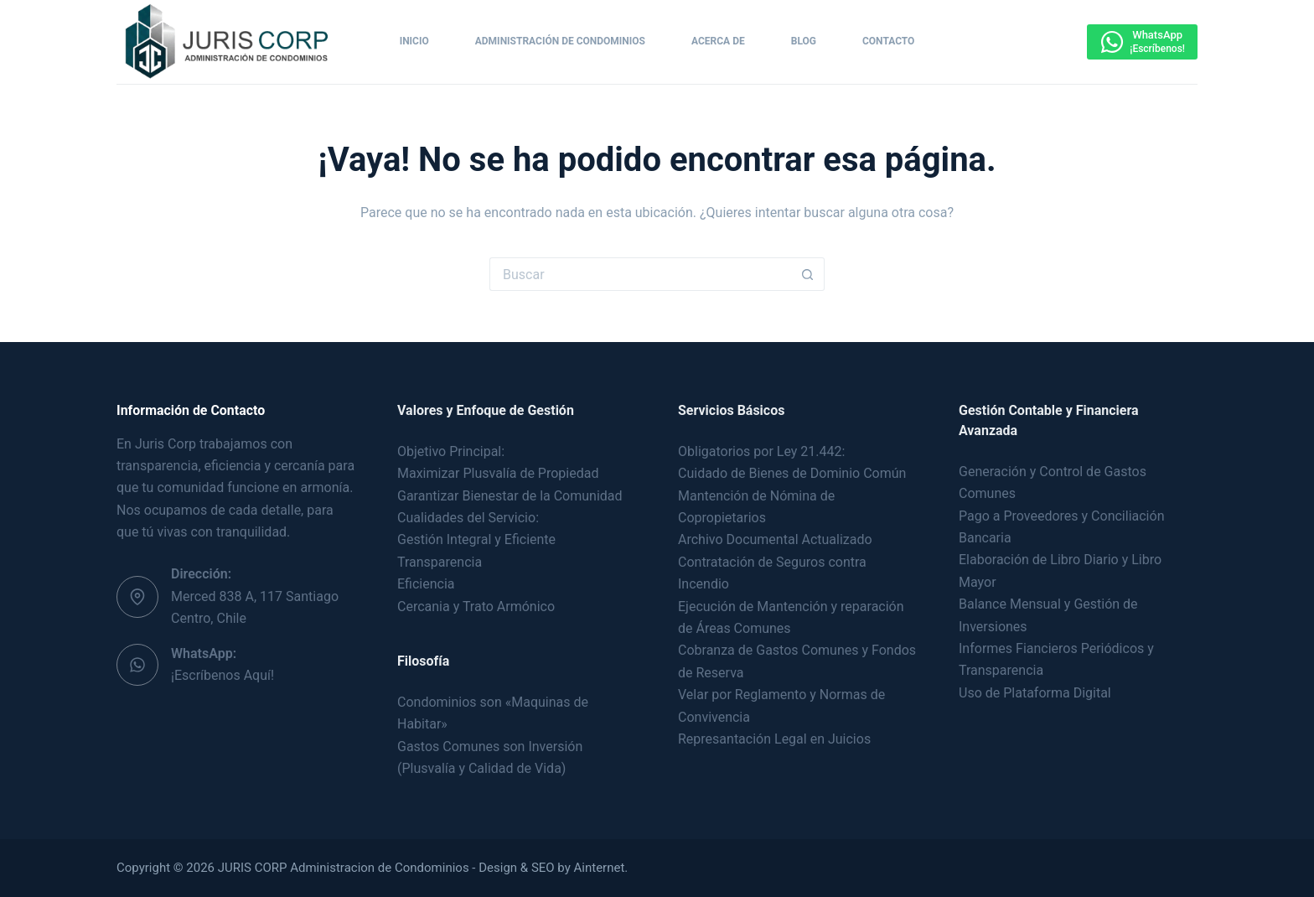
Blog (803, 41)
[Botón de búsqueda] (808, 274)
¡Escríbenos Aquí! (222, 675)
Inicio (414, 41)
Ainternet (599, 867)
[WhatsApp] (1142, 42)
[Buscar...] (640, 274)
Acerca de (718, 41)
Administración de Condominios (560, 41)
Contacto (888, 41)
